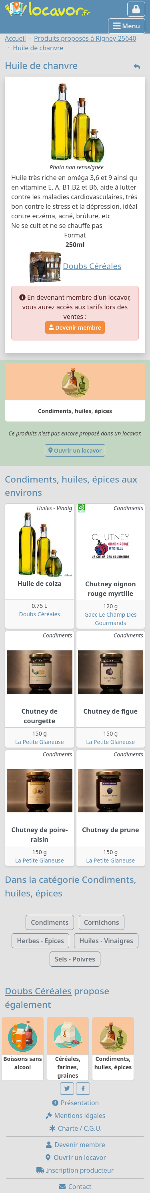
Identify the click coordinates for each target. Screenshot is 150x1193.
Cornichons (101, 922)
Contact (74, 1186)
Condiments (49, 922)
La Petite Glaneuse (39, 742)
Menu (126, 26)
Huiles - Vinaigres (106, 940)
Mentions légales (75, 1115)
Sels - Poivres (75, 959)
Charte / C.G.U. (75, 1128)
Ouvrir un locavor (75, 450)
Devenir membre (75, 327)
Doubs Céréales (39, 614)
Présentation (75, 1102)
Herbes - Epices (40, 940)
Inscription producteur (75, 1170)
